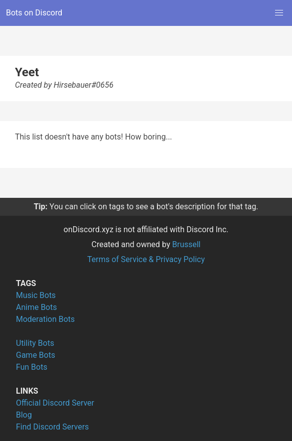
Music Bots (36, 295)
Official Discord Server (55, 403)
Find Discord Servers (52, 427)
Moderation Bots (45, 319)
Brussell (186, 244)
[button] (279, 13)
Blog (24, 415)
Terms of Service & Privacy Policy (146, 259)
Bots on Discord (34, 12)
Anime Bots (36, 307)
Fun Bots (31, 367)
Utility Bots (35, 343)
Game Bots (35, 355)
